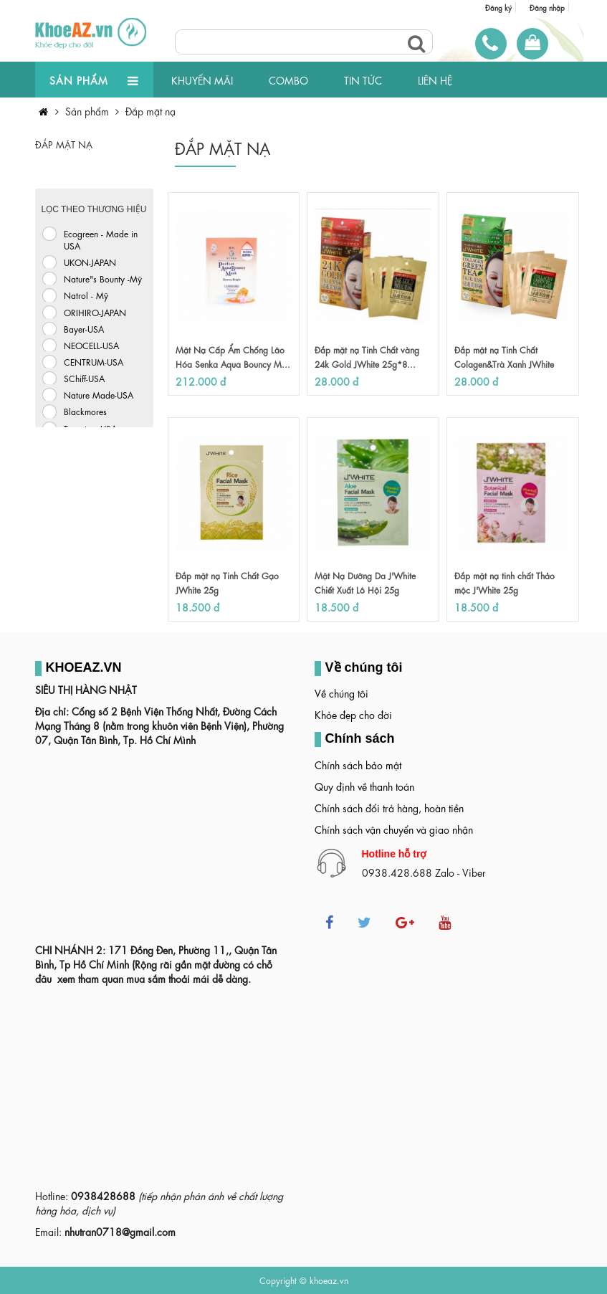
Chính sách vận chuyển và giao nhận (394, 828)
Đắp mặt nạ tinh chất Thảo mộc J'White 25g (504, 582)
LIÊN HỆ (435, 79)
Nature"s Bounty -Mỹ (103, 278)
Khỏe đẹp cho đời (353, 714)
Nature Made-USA (98, 394)
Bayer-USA (84, 328)
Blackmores (85, 411)
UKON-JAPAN (90, 261)
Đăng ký (498, 7)
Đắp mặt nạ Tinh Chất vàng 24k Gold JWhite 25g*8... (367, 356)
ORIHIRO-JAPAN (95, 312)
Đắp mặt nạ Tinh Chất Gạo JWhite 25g (227, 582)
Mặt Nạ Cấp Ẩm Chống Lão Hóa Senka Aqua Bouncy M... (233, 356)
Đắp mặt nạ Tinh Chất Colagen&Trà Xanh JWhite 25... (504, 363)
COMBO (288, 79)
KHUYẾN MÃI (202, 79)
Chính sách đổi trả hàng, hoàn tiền (389, 807)
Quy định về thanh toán (364, 785)
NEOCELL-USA (91, 345)
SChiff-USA (84, 378)
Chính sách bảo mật (358, 764)
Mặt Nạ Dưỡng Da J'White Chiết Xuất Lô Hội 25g (365, 582)
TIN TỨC (363, 79)
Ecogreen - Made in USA (101, 239)
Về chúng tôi (341, 692)
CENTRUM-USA (93, 361)
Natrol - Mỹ (86, 294)
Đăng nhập (547, 7)
